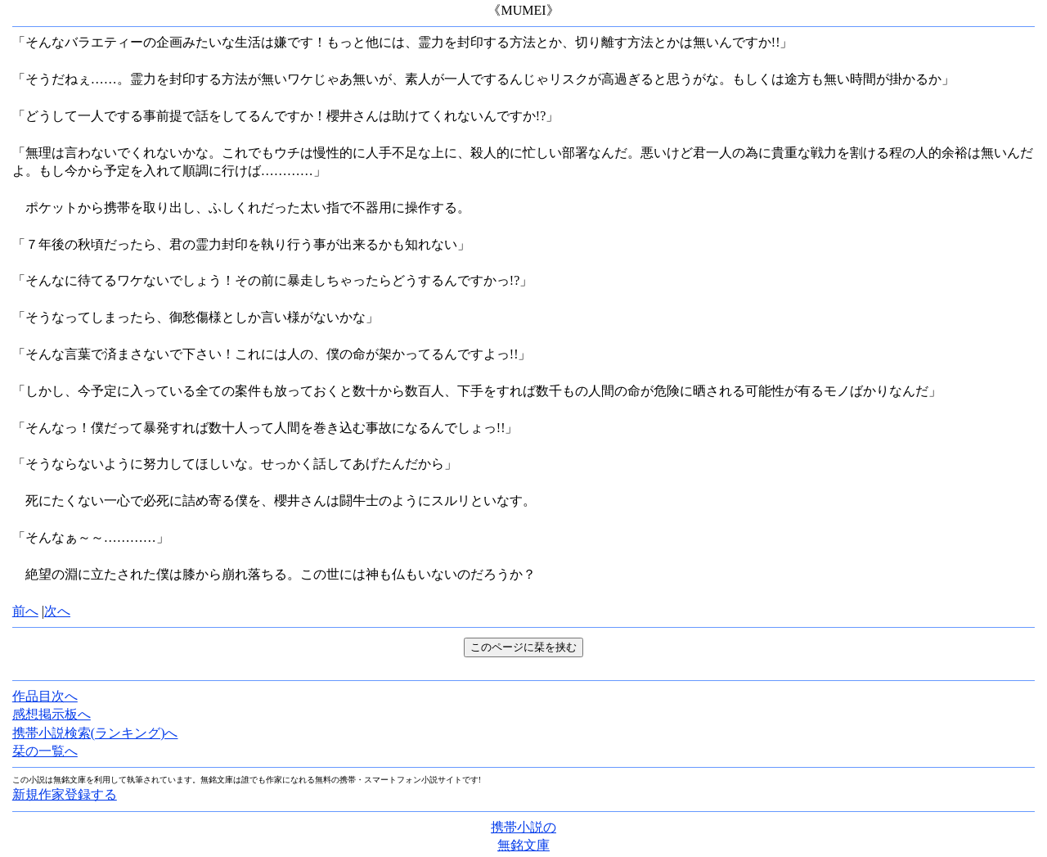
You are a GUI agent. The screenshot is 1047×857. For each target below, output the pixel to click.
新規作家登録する (64, 794)
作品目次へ (45, 696)
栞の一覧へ (45, 751)
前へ (25, 611)
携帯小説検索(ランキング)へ (95, 733)
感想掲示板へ (51, 714)
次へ (57, 611)
